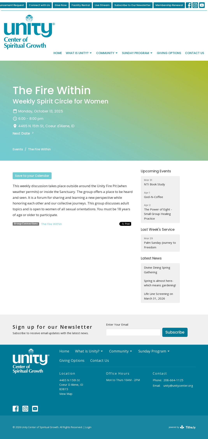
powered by (182, 427)
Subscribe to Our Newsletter (132, 5)
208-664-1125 (173, 380)
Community (107, 53)
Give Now (61, 5)
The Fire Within (51, 224)
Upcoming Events (156, 171)
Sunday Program (137, 53)
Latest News (151, 258)
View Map (65, 394)
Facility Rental (81, 5)
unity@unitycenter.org (178, 385)
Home (58, 53)
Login (88, 427)
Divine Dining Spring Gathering (157, 270)
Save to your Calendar (32, 176)
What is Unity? (79, 53)
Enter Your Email (117, 324)
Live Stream (102, 5)
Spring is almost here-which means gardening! (160, 283)
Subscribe (174, 332)
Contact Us (194, 53)
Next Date (24, 133)
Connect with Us (39, 5)
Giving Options (169, 53)
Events (18, 149)
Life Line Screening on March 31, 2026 (158, 296)
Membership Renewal (169, 5)
